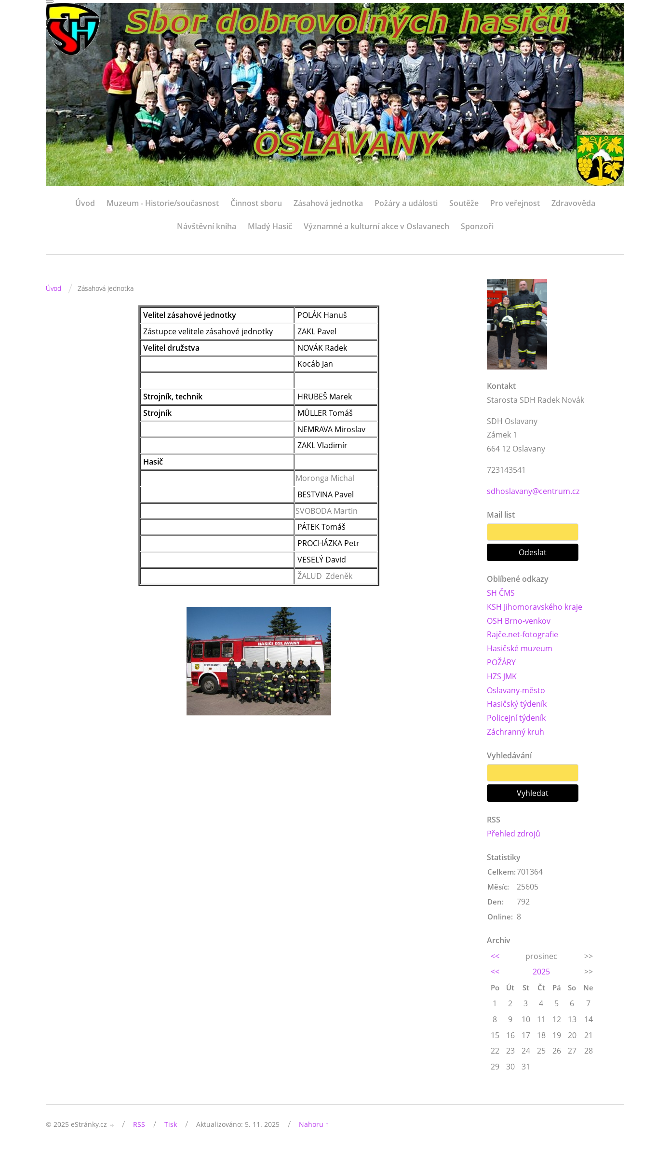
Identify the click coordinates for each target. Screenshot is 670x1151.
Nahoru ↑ (314, 1124)
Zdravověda (573, 203)
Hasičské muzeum (519, 648)
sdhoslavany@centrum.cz (533, 491)
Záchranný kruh (515, 731)
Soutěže (464, 203)
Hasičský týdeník (517, 704)
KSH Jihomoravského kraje (534, 607)
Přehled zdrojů (513, 833)
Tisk (170, 1124)
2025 (541, 971)
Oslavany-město (516, 690)
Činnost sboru (256, 203)
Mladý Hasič (270, 226)
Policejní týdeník (516, 718)
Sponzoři (477, 226)
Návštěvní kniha (206, 226)
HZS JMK (502, 676)
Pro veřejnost (515, 203)
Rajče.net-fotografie (522, 634)
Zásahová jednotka (328, 203)
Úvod (85, 203)
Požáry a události (406, 203)
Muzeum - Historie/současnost (163, 203)
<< (495, 956)
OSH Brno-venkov (518, 621)
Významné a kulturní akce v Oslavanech (376, 226)
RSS (139, 1124)
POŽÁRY (501, 662)
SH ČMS (501, 593)
